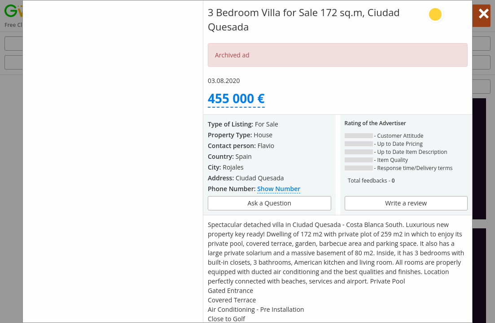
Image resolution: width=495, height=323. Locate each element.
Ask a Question (269, 203)
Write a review (406, 203)
